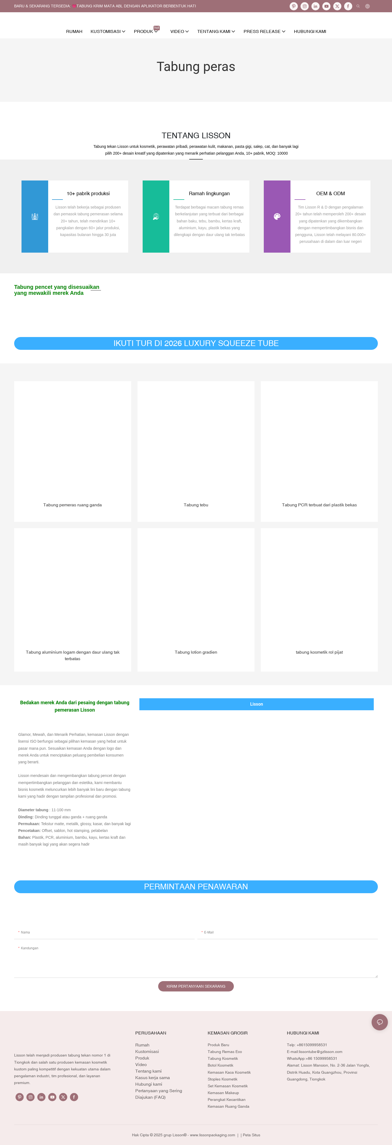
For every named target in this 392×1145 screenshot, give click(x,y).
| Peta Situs (250, 1134)
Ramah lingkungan (209, 193)
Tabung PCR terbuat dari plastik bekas (319, 504)
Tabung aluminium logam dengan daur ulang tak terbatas (73, 655)
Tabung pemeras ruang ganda (72, 504)
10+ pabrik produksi (88, 193)
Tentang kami (148, 1070)
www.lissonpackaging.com (213, 1134)
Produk (142, 1057)
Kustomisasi (147, 1051)
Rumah (142, 1044)
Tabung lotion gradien (196, 651)
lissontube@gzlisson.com (320, 1051)
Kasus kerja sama (152, 1077)
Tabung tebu (196, 504)
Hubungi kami (148, 1083)
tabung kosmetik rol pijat (319, 651)
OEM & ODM (330, 193)
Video (141, 1064)
